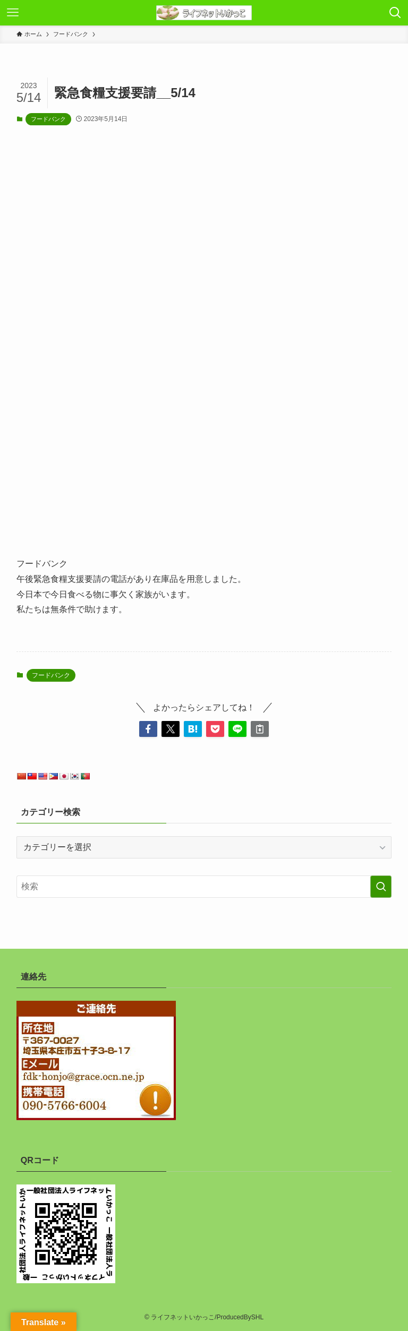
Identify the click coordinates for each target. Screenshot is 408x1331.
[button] (148, 729)
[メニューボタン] (13, 12)
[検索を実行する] (381, 886)
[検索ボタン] (395, 12)
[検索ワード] (204, 886)
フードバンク (48, 119)
